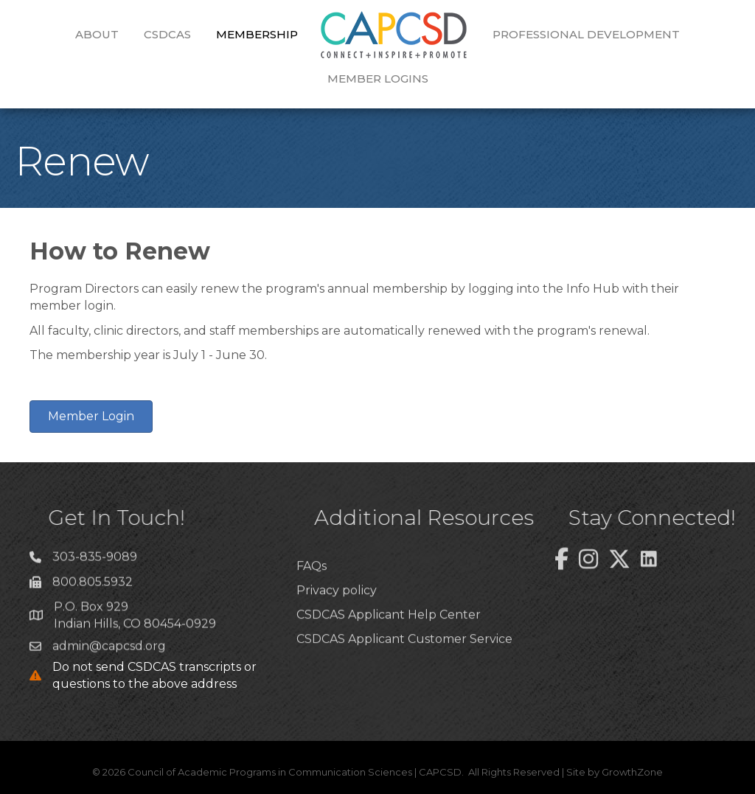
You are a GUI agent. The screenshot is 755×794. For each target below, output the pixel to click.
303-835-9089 (94, 563)
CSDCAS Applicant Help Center (388, 644)
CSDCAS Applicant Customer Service (404, 668)
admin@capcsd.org (109, 651)
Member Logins (377, 79)
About (97, 34)
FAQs (311, 595)
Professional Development (586, 34)
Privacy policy (336, 620)
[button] (91, 416)
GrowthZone (632, 772)
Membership (257, 34)
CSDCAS (167, 34)
